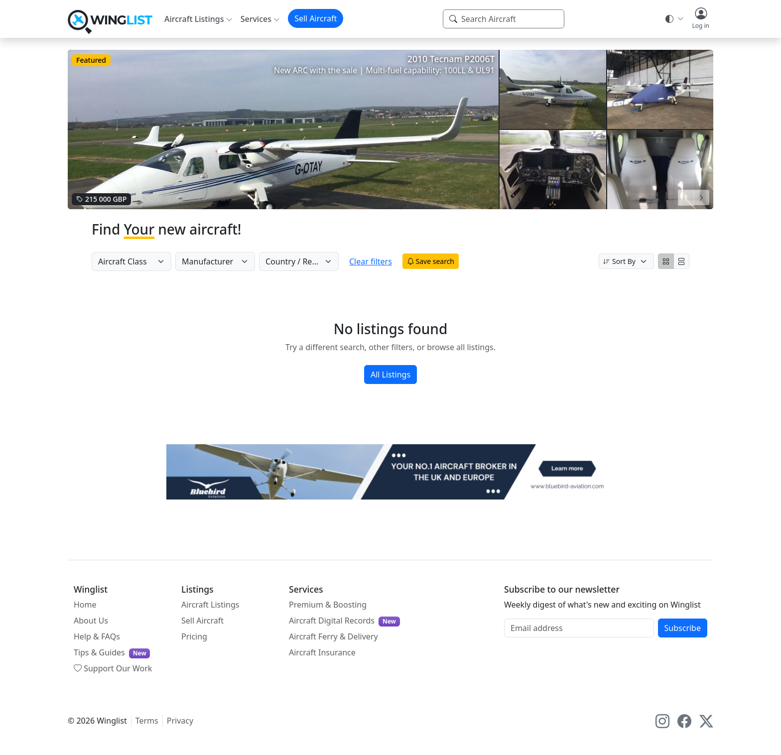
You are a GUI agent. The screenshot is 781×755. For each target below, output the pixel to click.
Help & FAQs (97, 636)
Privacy (180, 720)
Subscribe (682, 628)
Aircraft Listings (210, 604)
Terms (146, 720)
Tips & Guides (112, 652)
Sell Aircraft (315, 18)
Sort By (619, 261)
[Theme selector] (673, 19)
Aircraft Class (122, 261)
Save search (439, 261)
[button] (700, 18)
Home (85, 604)
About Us (91, 620)
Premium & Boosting (328, 604)
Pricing (194, 636)
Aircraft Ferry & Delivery (333, 636)
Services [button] (256, 18)
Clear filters (379, 261)
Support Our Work (113, 668)
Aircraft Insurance (322, 652)
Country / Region (297, 261)
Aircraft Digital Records (344, 621)
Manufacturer (207, 261)
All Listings (390, 374)
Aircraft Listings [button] (194, 18)
